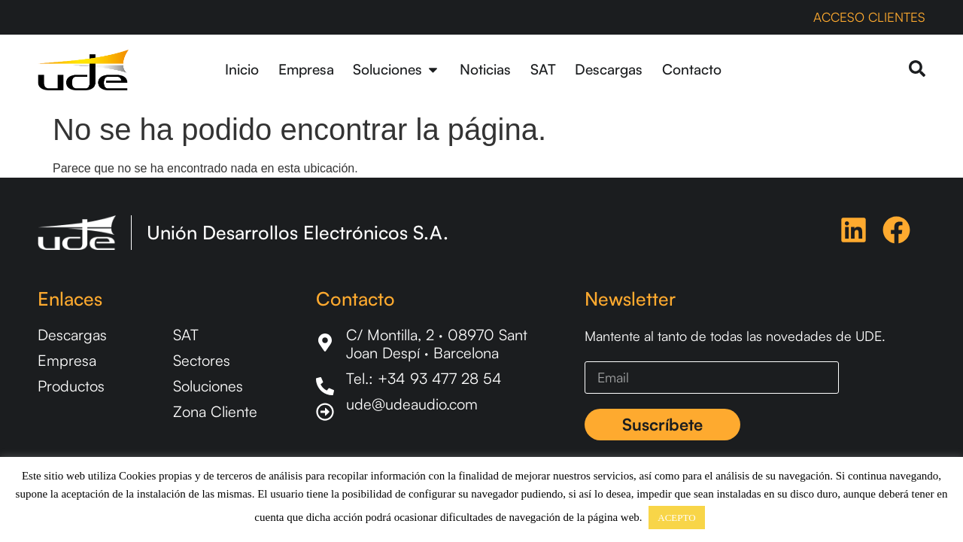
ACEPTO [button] (676, 517)
